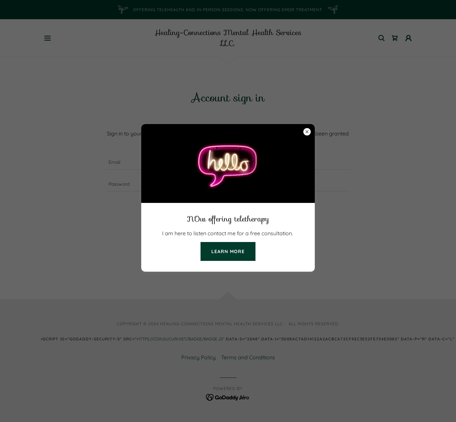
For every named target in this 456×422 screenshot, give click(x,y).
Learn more (228, 251)
